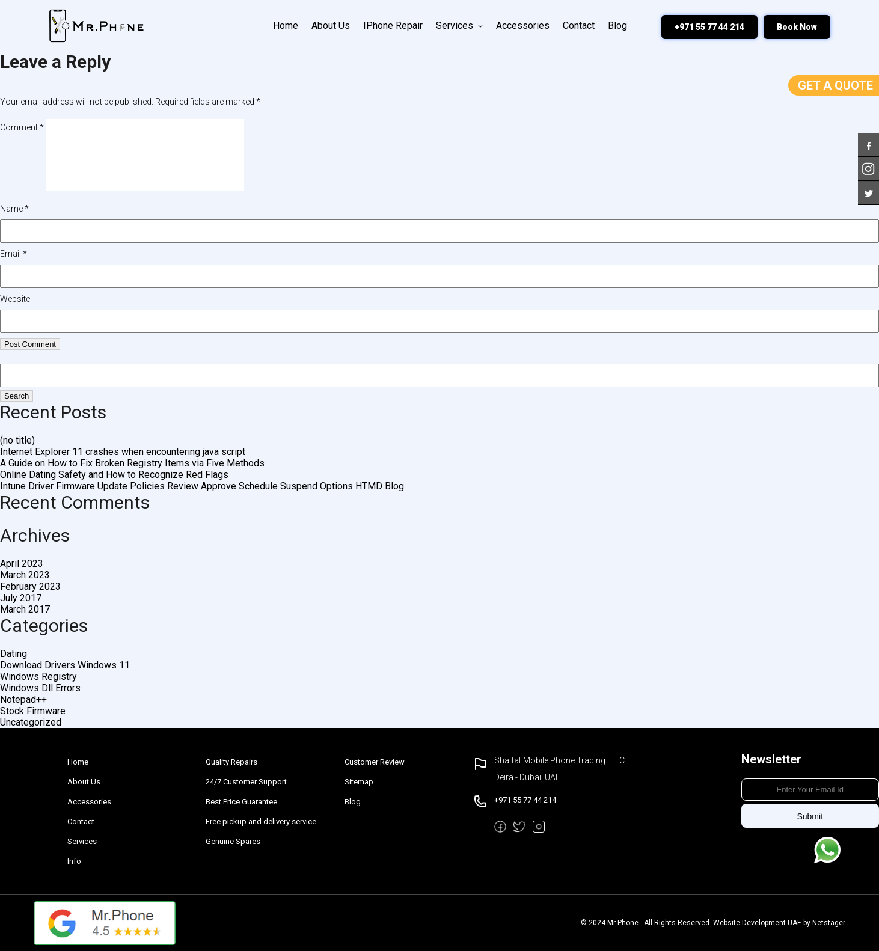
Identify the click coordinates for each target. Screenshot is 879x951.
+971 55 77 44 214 (709, 27)
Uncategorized (30, 722)
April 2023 (21, 563)
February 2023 (30, 586)
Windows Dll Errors (40, 688)
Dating (13, 653)
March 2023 (25, 575)
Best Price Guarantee (241, 801)
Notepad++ (23, 699)
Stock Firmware (33, 711)
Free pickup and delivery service (261, 821)
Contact (579, 25)
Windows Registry (38, 676)
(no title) (17, 440)
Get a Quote (835, 85)
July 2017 (20, 598)
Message (827, 850)
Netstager (828, 923)
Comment (22, 127)
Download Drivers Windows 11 (65, 665)
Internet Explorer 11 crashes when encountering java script (122, 451)
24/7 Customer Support (246, 781)
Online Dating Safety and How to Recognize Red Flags (114, 474)
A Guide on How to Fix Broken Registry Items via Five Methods (132, 463)
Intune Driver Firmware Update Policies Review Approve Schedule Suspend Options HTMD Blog (202, 486)
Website (15, 299)
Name (14, 208)
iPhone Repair (393, 25)
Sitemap (359, 781)
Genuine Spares (233, 841)
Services (459, 25)
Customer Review (375, 761)
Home (285, 25)
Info (74, 861)
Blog (617, 25)
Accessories (523, 25)
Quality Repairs (231, 761)
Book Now (797, 27)
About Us (330, 25)
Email (13, 253)
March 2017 (25, 609)
